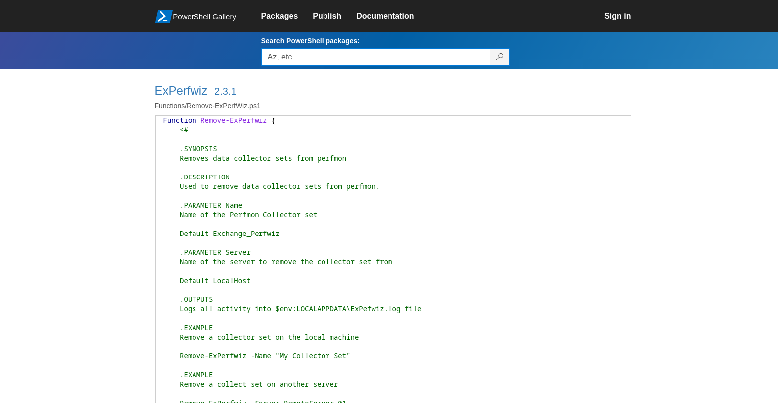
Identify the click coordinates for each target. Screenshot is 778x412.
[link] (287, 16)
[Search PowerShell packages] (500, 57)
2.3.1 (225, 91)
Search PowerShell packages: (310, 41)
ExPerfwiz (181, 90)
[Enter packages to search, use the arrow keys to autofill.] (376, 57)
